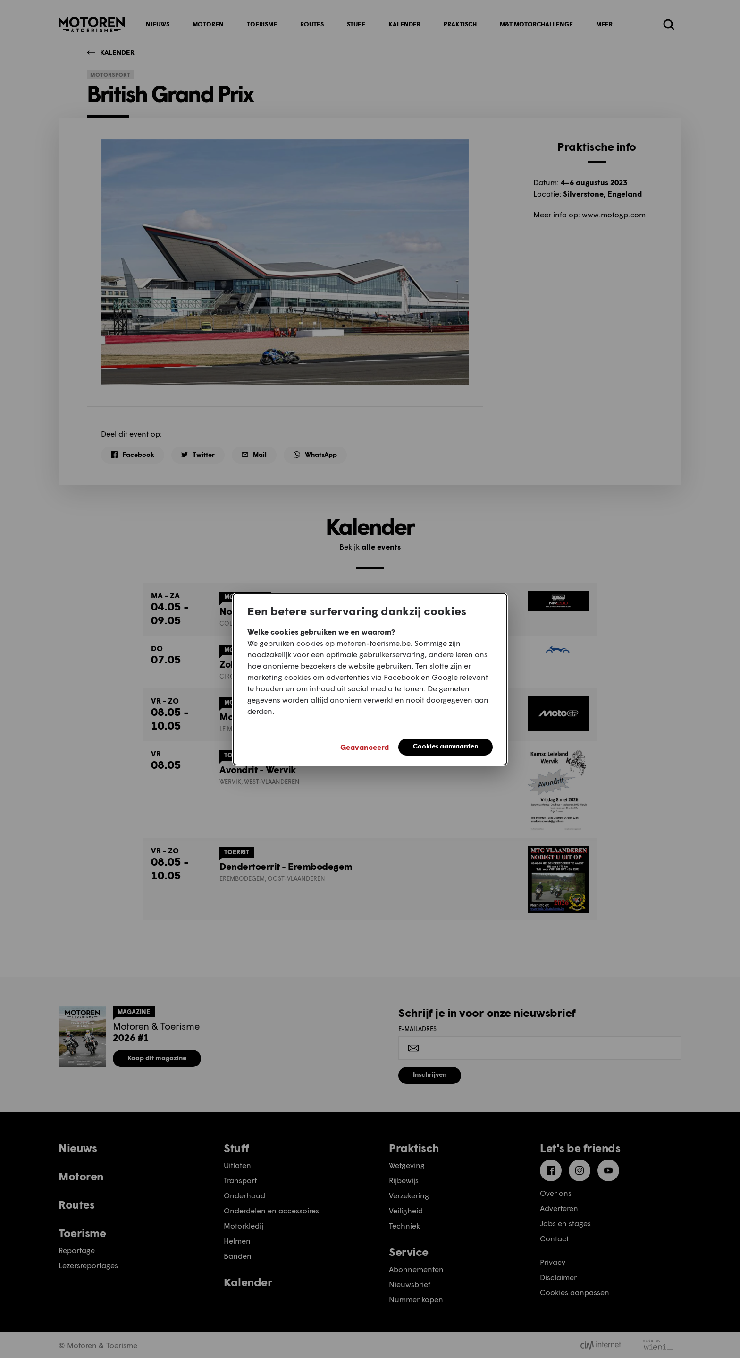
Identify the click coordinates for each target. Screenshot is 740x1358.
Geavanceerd (364, 746)
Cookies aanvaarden (445, 746)
